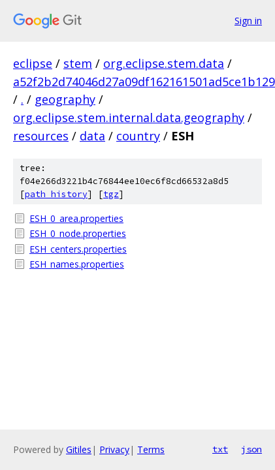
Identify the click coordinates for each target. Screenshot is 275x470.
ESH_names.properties (76, 264)
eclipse (32, 63)
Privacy (114, 449)
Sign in (248, 20)
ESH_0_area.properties (76, 218)
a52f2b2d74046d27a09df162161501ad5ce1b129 (144, 81)
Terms (151, 449)
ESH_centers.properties (78, 249)
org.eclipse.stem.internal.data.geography (128, 117)
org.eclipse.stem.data (163, 63)
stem (77, 63)
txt (220, 449)
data (92, 136)
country (138, 136)
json (251, 449)
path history (56, 194)
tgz (111, 194)
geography (65, 99)
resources (41, 136)
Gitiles (78, 449)
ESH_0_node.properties (77, 233)
